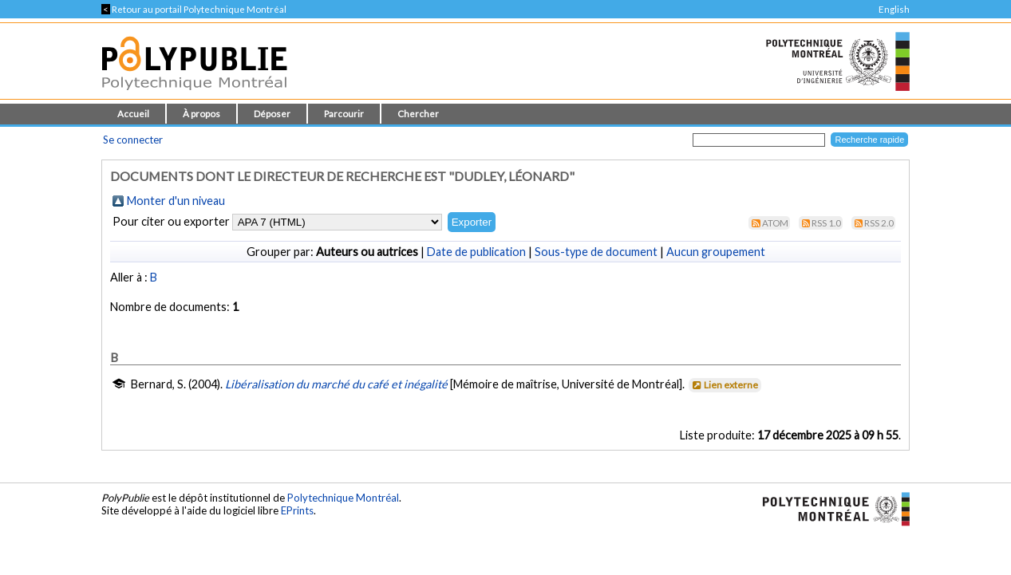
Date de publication (476, 251)
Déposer (272, 113)
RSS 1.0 (826, 223)
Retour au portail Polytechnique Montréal (193, 9)
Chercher (418, 113)
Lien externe (724, 385)
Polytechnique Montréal (343, 497)
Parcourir (344, 113)
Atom (775, 223)
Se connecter (133, 139)
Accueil (133, 113)
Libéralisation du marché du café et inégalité (336, 384)
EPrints (297, 510)
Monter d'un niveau (176, 200)
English (894, 9)
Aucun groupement (715, 251)
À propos (201, 113)
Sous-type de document (596, 251)
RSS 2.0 (879, 223)
